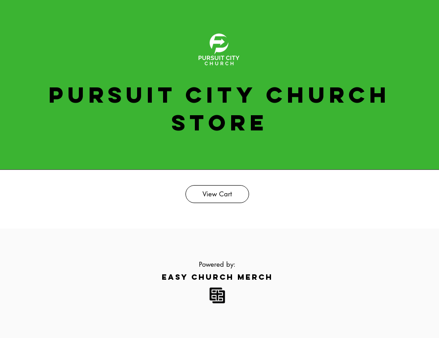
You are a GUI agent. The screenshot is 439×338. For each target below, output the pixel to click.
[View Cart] (217, 194)
